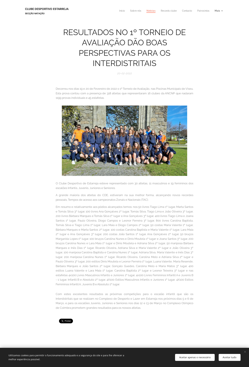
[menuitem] (118, 11)
